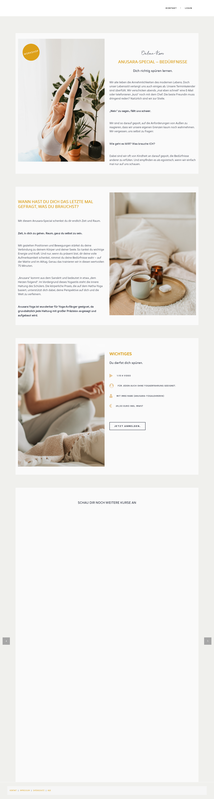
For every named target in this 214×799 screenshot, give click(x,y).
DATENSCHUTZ (39, 791)
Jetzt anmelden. (127, 426)
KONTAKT (13, 791)
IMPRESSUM (25, 791)
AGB (49, 791)
